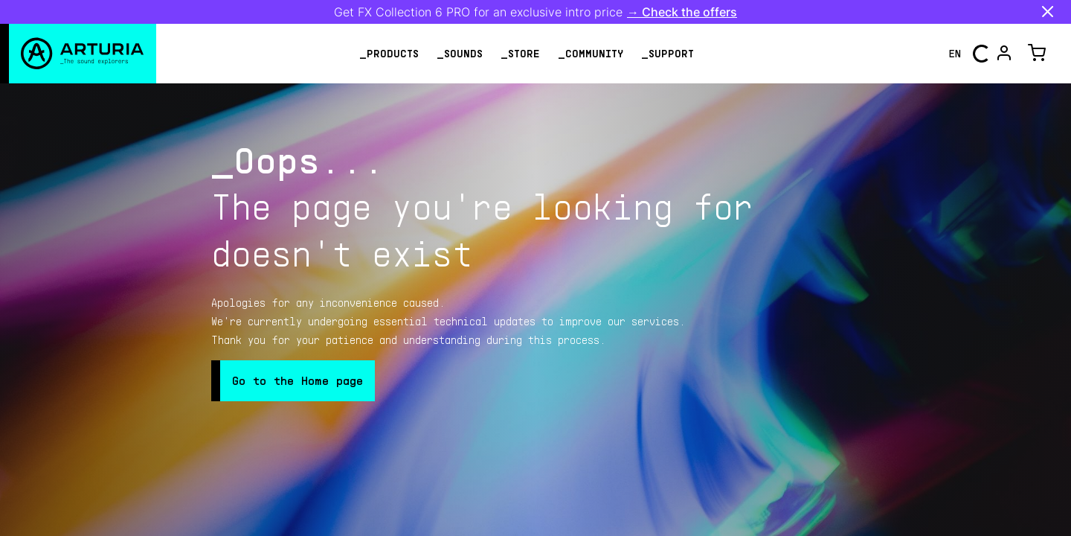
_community (590, 53)
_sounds (460, 53)
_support (667, 53)
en (955, 53)
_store (520, 53)
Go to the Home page (297, 380)
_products (389, 53)
